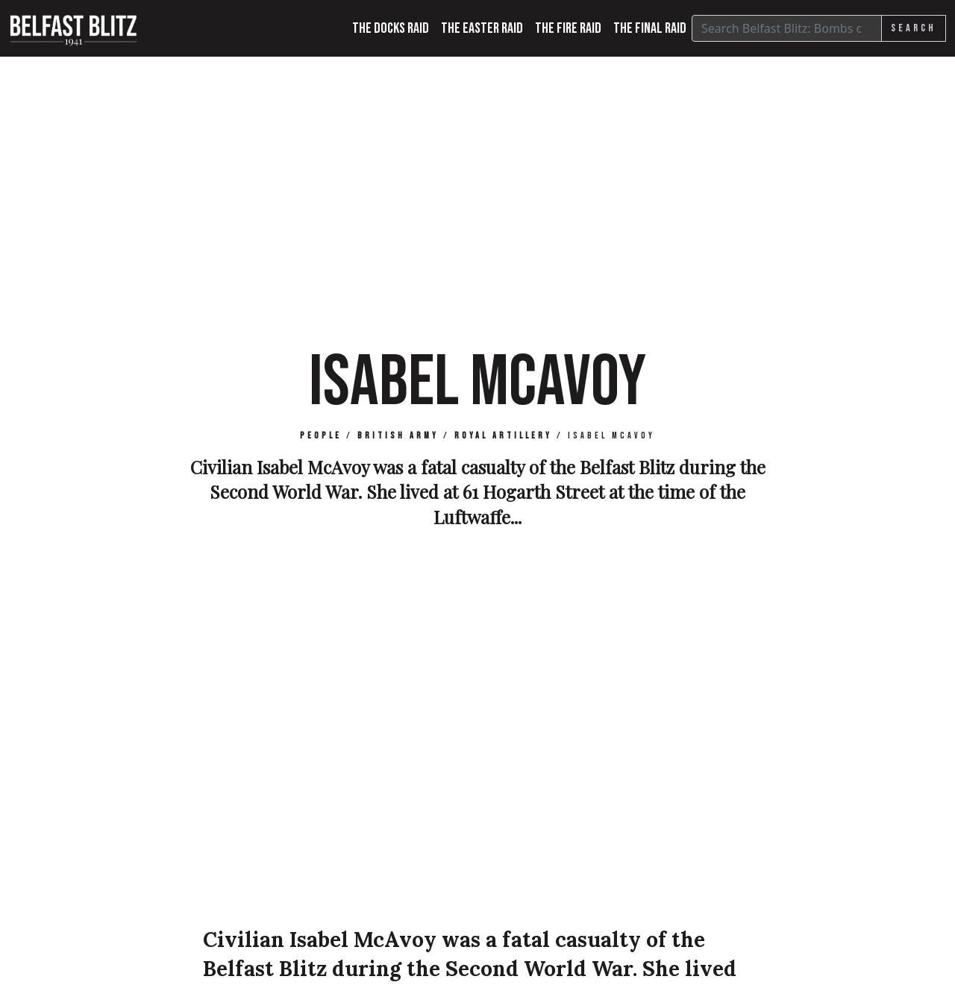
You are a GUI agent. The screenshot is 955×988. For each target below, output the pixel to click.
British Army (398, 435)
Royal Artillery (503, 435)
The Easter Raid (482, 28)
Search (913, 28)
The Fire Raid (568, 28)
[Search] (787, 28)
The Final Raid (649, 28)
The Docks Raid (390, 28)
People (321, 435)
